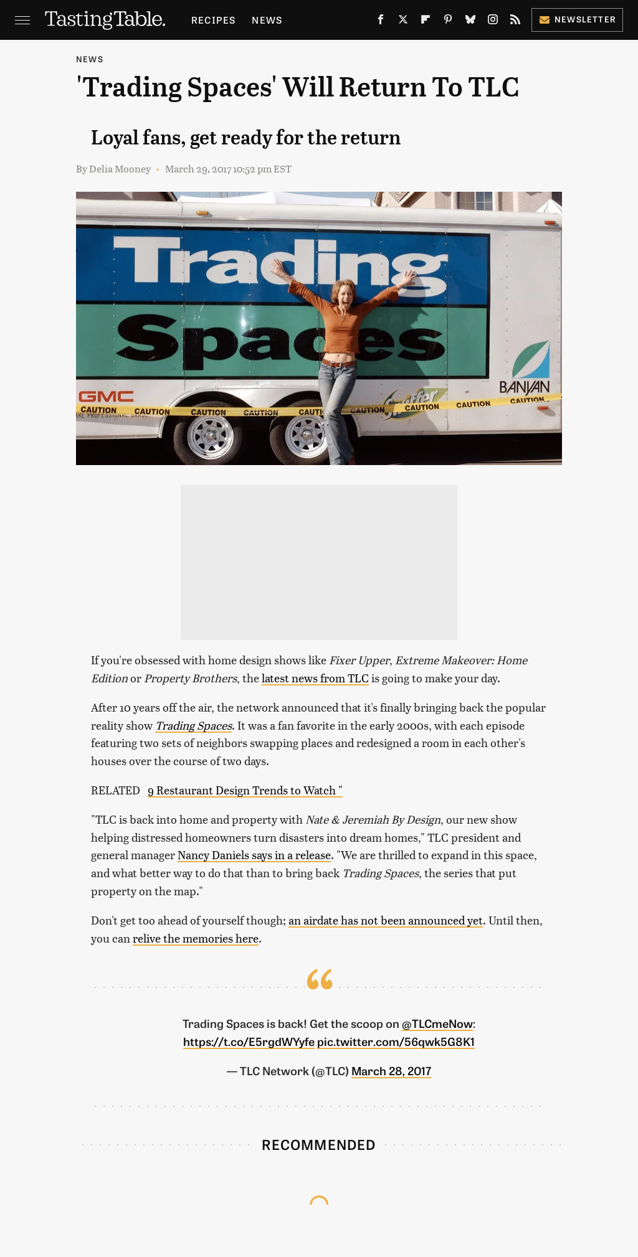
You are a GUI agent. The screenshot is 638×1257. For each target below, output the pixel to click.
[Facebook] (380, 21)
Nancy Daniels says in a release (254, 854)
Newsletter (577, 19)
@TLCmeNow (437, 1023)
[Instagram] (493, 21)
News (267, 19)
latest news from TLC (315, 677)
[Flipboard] (425, 21)
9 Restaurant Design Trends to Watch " (245, 790)
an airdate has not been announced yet (385, 920)
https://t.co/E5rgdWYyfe (249, 1041)
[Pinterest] (448, 21)
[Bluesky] (470, 21)
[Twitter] (403, 21)
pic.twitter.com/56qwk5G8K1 (396, 1041)
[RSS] (515, 21)
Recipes (213, 19)
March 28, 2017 (391, 1070)
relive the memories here (196, 938)
